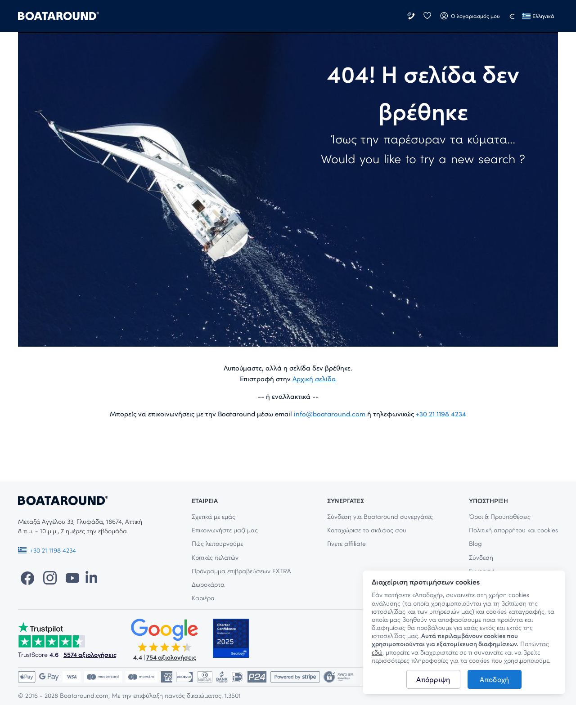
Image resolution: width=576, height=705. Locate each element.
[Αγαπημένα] (427, 16)
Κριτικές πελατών (215, 557)
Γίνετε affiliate (346, 543)
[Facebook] (27, 577)
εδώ (377, 652)
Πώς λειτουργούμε (217, 543)
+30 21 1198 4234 (441, 413)
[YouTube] (72, 577)
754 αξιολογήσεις (171, 657)
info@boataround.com (329, 413)
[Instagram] (49, 577)
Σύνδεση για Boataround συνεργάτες (380, 516)
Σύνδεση (481, 557)
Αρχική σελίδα (314, 378)
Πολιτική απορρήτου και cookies (513, 530)
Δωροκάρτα (208, 584)
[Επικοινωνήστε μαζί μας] (411, 16)
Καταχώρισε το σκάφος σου (366, 530)
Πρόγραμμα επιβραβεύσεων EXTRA (241, 571)
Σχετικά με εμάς (213, 516)
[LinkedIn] (91, 577)
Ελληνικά (538, 15)
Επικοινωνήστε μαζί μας (225, 530)
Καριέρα (203, 597)
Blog (475, 543)
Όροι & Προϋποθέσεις (500, 516)
